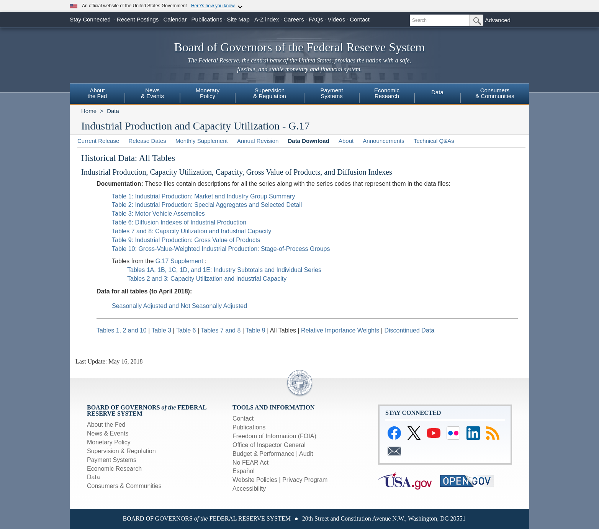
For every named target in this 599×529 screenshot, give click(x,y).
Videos (336, 19)
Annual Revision (257, 141)
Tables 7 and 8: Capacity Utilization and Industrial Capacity (191, 231)
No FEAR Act (250, 462)
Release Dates (147, 141)
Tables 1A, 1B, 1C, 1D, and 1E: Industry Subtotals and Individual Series (224, 270)
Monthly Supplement (201, 141)
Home (89, 111)
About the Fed (106, 424)
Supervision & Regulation (121, 451)
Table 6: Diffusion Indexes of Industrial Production (179, 222)
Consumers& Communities (494, 93)
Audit (306, 453)
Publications (207, 19)
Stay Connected (90, 19)
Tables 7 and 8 (221, 330)
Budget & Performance (263, 453)
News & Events (107, 433)
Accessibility (249, 488)
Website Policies (254, 480)
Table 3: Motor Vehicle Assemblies (158, 213)
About (346, 141)
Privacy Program (304, 480)
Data (437, 92)
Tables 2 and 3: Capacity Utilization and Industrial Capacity (206, 278)
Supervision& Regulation (269, 93)
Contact (360, 19)
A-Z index (266, 19)
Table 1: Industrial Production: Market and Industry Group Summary (203, 196)
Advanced (498, 20)
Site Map (238, 19)
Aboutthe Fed (97, 93)
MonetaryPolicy (208, 93)
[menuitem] (97, 94)
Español (243, 471)
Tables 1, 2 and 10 (122, 330)
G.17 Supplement (180, 261)
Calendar (175, 19)
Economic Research (114, 468)
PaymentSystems (331, 93)
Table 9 (256, 330)
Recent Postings (138, 19)
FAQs (316, 19)
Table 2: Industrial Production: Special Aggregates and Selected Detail (207, 204)
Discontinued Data (409, 330)
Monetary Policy (109, 442)
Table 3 (162, 330)
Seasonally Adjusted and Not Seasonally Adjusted (179, 306)
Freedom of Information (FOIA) (274, 436)
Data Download (308, 141)
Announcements (383, 141)
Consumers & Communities (124, 486)
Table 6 (187, 330)
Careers (293, 19)
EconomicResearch (386, 93)
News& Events (152, 93)
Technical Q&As (434, 141)
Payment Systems (111, 460)
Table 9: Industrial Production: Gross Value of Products (186, 240)
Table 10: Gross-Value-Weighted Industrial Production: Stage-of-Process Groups (221, 249)
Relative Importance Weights (340, 330)
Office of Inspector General (269, 445)
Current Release (98, 141)
